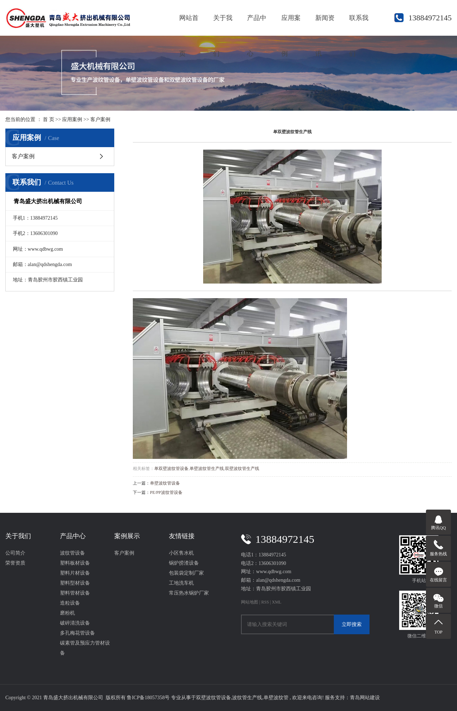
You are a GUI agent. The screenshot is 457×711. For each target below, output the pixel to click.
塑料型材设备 (75, 583)
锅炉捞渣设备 (184, 563)
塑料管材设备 (75, 593)
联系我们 (358, 25)
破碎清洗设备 (75, 623)
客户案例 (100, 119)
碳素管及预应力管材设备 (85, 648)
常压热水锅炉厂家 (189, 593)
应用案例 (291, 25)
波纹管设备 (72, 553)
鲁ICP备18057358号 (148, 697)
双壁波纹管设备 (213, 697)
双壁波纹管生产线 (242, 468)
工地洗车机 (181, 583)
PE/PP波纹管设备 (166, 492)
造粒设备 (70, 603)
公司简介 (15, 553)
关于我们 (222, 25)
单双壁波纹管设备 (171, 468)
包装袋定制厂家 (186, 573)
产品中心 (256, 25)
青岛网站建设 (365, 697)
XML (277, 602)
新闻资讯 (325, 25)
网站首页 (189, 25)
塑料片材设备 (75, 573)
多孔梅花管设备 (77, 633)
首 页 (48, 119)
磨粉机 (67, 613)
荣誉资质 (15, 563)
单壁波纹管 (275, 697)
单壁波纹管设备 (165, 483)
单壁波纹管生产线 (207, 468)
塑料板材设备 (75, 563)
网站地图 (250, 602)
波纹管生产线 (247, 697)
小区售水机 (181, 553)
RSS (265, 602)
